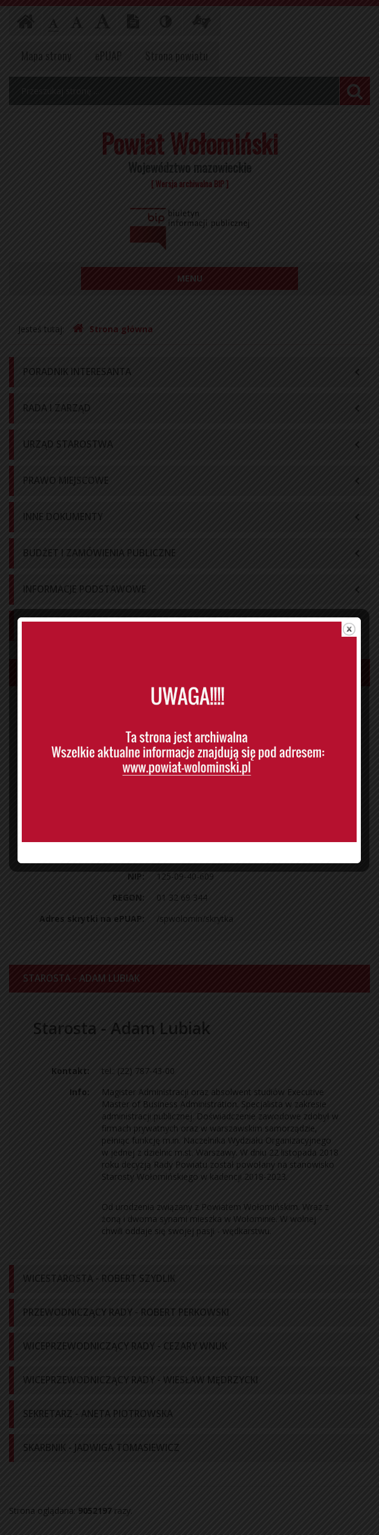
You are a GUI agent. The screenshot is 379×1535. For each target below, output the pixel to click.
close (349, 625)
